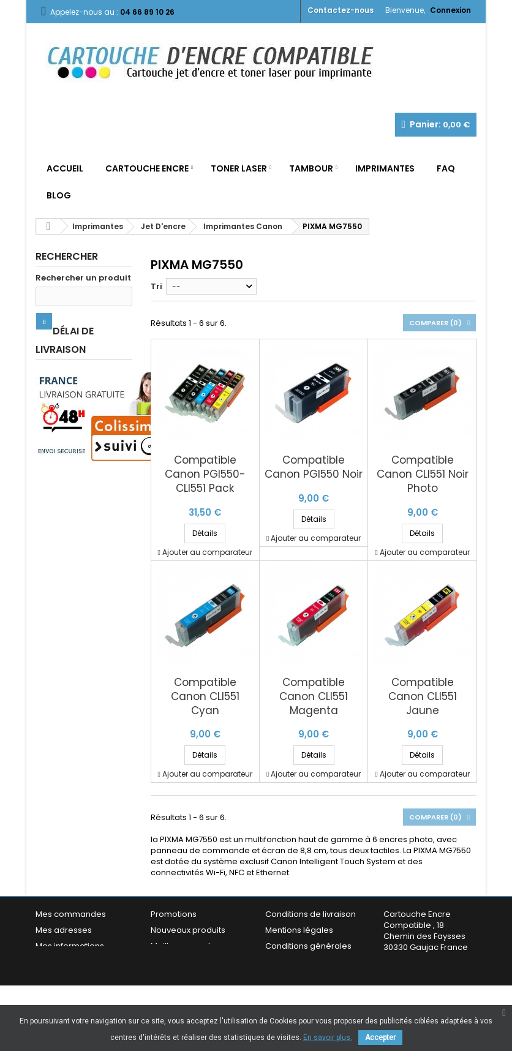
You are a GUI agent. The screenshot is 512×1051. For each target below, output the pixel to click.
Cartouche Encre (147, 168)
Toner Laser (239, 168)
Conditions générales (308, 946)
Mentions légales (299, 930)
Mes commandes (71, 914)
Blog (59, 195)
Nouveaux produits (188, 930)
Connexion (450, 10)
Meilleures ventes (185, 946)
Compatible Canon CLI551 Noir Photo (423, 474)
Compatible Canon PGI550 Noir (314, 467)
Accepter (380, 1037)
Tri (156, 286)
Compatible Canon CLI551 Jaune (422, 697)
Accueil (65, 168)
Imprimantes (385, 168)
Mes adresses (64, 930)
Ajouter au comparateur (207, 552)
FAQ (446, 168)
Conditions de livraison (310, 914)
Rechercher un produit (83, 278)
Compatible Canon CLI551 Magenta (313, 697)
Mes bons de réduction (81, 973)
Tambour (311, 168)
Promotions (174, 914)
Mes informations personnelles (70, 951)
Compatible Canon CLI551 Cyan (205, 697)
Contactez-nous (340, 10)
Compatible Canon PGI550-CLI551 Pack (205, 474)
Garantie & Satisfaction (310, 962)
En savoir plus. (327, 1037)
